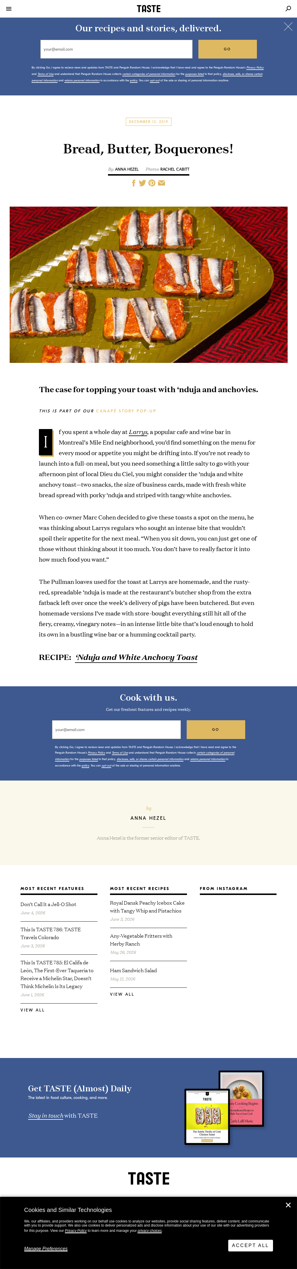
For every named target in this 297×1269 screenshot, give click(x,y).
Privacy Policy (76, 1231)
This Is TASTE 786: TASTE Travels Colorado (50, 933)
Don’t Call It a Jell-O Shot (48, 904)
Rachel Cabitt (174, 169)
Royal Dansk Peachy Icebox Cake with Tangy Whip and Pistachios (147, 906)
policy (134, 80)
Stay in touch (45, 1115)
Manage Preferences (46, 1248)
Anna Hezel (127, 169)
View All (32, 1010)
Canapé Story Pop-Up (126, 411)
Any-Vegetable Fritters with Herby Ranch (141, 939)
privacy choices (150, 1231)
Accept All (250, 1245)
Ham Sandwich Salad (133, 970)
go (227, 49)
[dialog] (148, 1233)
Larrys (138, 431)
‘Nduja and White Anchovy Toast (136, 656)
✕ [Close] (288, 1205)
